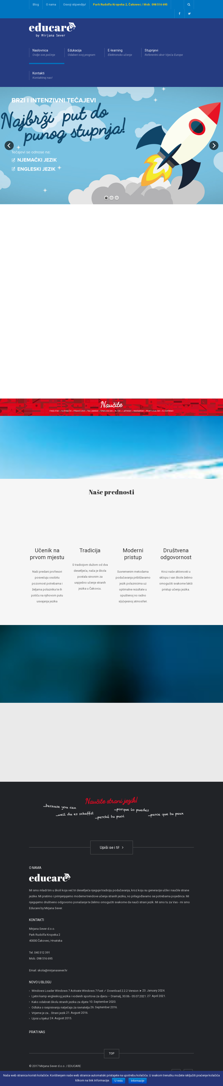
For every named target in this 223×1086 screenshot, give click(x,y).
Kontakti (42, 75)
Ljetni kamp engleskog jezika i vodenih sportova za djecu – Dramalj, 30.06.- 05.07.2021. (89, 996)
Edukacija (81, 53)
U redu (118, 1080)
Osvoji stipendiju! (74, 4)
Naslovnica (44, 53)
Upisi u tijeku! (40, 1018)
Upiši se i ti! (111, 847)
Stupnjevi (164, 53)
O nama (51, 4)
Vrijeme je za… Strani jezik (48, 1013)
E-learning (120, 53)
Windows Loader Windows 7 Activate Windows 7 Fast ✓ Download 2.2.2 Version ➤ (87, 990)
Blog (36, 4)
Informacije (137, 1080)
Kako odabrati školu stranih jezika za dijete (60, 1002)
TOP (111, 1053)
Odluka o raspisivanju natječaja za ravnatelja (61, 1007)
